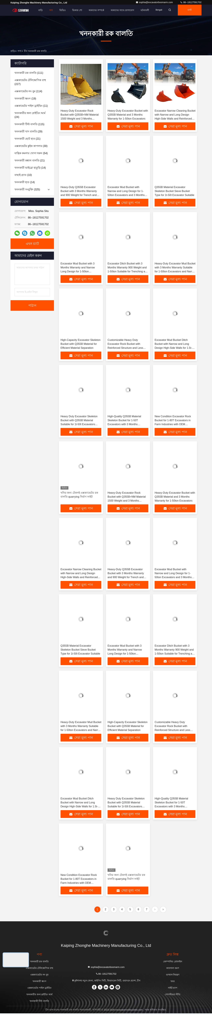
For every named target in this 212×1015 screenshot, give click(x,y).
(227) (30, 82)
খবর (173, 983)
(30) (31, 146)
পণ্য (49, 10)
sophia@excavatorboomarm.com (155, 2)
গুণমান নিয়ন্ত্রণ (172, 976)
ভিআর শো (75, 10)
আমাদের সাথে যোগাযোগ (120, 10)
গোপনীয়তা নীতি (172, 996)
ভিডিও (60, 10)
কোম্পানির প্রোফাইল (172, 963)
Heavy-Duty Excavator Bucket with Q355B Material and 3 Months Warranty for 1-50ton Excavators (128, 114)
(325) (27, 189)
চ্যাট (189, 10)
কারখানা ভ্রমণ (172, 969)
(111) (28, 72)
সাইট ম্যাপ (172, 989)
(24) (29, 115)
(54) (31, 153)
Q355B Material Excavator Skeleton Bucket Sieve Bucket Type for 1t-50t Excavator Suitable (174, 191)
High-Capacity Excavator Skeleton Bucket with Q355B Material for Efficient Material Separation (80, 344)
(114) (28, 91)
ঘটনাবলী (143, 10)
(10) (23, 175)
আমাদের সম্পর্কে (94, 10)
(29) (28, 131)
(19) (25, 98)
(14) (30, 167)
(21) (27, 138)
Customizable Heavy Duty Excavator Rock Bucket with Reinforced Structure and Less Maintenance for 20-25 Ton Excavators (125, 348)
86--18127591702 (190, 2)
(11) (31, 105)
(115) (29, 124)
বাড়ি (38, 10)
